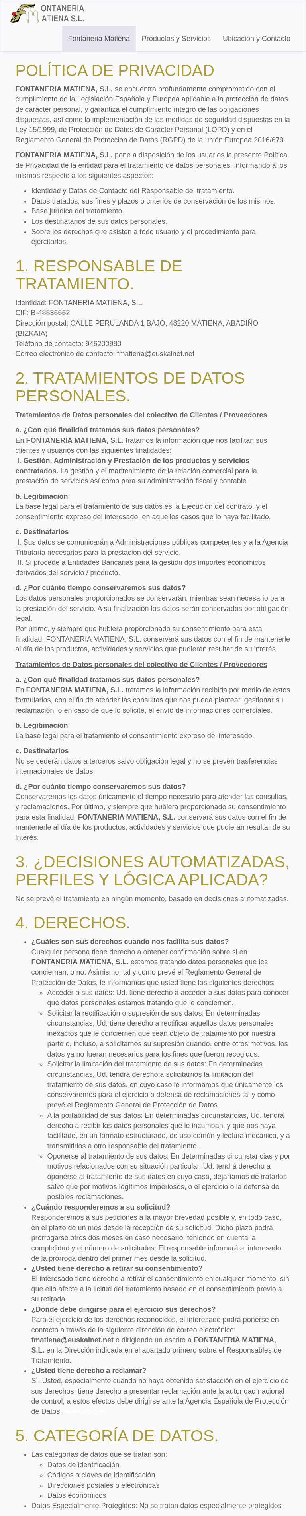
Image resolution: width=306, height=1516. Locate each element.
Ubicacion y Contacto (256, 39)
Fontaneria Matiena (99, 39)
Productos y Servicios (176, 39)
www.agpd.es (85, 1411)
